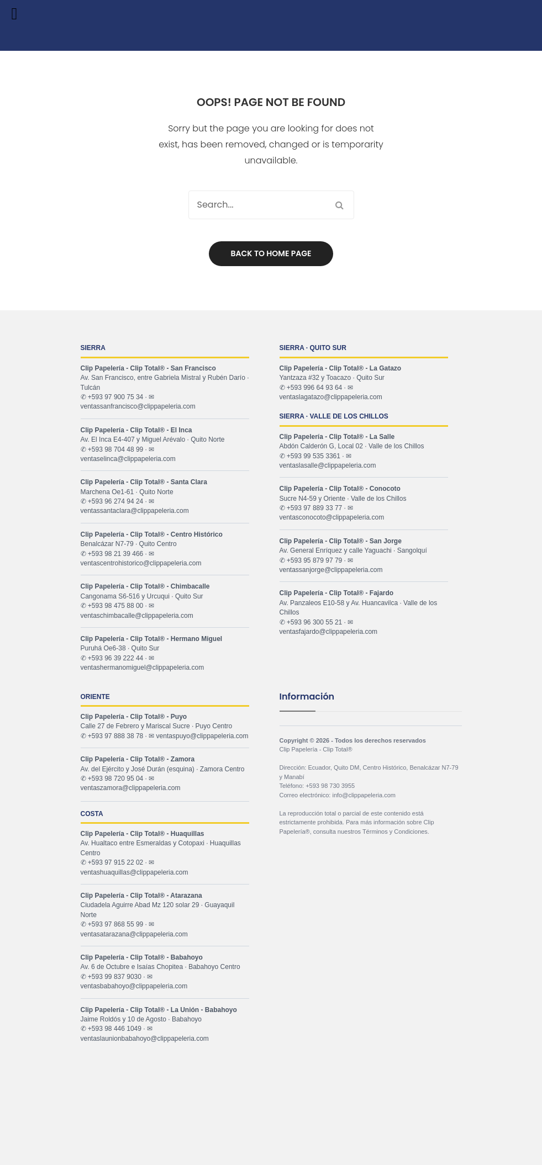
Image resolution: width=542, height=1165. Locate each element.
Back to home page (271, 253)
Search (340, 205)
